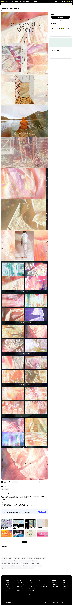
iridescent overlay (15, 563)
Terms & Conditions (20, 588)
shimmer (34, 565)
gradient (21, 560)
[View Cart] (62, 1)
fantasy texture (37, 558)
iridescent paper (25, 563)
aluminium (4, 558)
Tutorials (30, 586)
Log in (2, 550)
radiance (12, 565)
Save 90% (67, 1)
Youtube (64, 584)
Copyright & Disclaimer (20, 594)
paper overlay (5, 565)
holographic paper (6, 563)
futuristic (4, 560)
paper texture (5, 489)
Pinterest (64, 586)
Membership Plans (20, 582)
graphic (28, 560)
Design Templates (9, 588)
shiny (3, 568)
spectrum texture (18, 568)
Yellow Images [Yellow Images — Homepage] (8, 602)
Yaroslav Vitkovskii (7, 481)
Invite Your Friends (55, 586)
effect (24, 558)
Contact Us (31, 584)
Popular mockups (9, 596)
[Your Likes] (64, 1)
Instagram (64, 588)
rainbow (19, 565)
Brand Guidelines (32, 590)
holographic (35, 560)
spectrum (9, 568)
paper (37, 563)
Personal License (67, 54)
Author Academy (32, 588)
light (32, 563)
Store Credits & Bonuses (20, 584)
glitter (10, 560)
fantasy (30, 558)
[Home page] (1, 10)
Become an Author (55, 582)
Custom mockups (9, 594)
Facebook (64, 582)
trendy (26, 568)
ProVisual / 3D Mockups (43, 586)
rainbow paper (26, 565)
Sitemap (30, 594)
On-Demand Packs (20, 586)
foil (44, 558)
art (10, 558)
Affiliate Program (54, 584)
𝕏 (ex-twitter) (65, 590)
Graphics (7, 584)
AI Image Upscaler (42, 582)
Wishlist (7, 592)
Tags (30, 592)
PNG (7, 590)
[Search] (70, 3)
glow (15, 560)
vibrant (31, 568)
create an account (7, 550)
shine (39, 565)
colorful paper (16, 558)
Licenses (18, 592)
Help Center (31, 582)
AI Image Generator (42, 584)
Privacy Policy (19, 590)
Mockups (7, 582)
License (56, 1)
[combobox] (40, 4)
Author (5, 482)
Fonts (7, 586)
